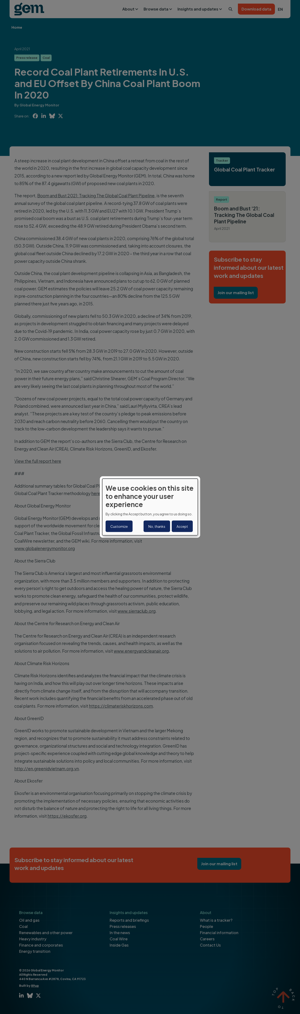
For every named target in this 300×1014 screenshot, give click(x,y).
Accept (182, 526)
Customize (119, 526)
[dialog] (150, 507)
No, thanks (156, 526)
